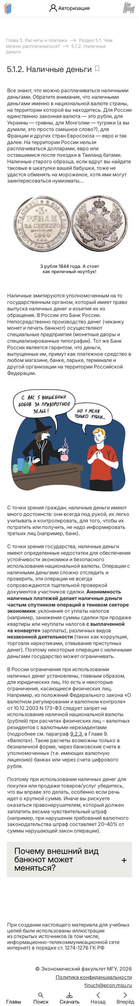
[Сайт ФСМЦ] (129, 8)
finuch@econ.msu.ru (108, 985)
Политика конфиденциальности (94, 977)
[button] (13, 995)
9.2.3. (76, 734)
